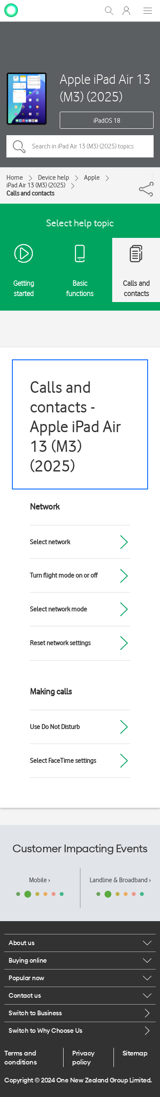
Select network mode (58, 609)
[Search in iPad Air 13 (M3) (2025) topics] (80, 146)
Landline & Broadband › (120, 880)
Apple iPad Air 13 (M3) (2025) (105, 87)
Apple (92, 177)
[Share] (153, 177)
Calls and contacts (30, 193)
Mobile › (39, 880)
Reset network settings (60, 643)
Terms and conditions (20, 1057)
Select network (50, 542)
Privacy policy (83, 1057)
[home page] (11, 10)
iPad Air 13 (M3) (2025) (35, 185)
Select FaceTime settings (63, 761)
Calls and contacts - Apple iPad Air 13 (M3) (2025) (75, 426)
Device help (53, 177)
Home (14, 177)
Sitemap (135, 1053)
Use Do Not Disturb (55, 727)
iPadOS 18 (106, 121)
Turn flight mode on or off (63, 575)
